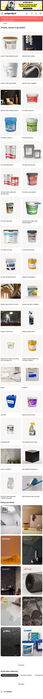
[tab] (9, 675)
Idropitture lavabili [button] (26, 675)
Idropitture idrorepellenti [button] (9, 675)
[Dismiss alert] (40, 18)
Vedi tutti (21, 665)
